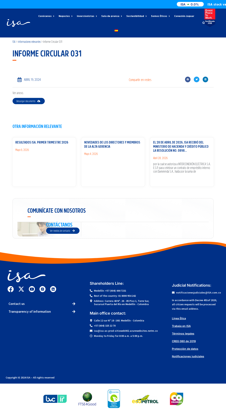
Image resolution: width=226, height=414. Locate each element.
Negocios (66, 16)
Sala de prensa (112, 16)
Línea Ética (179, 318)
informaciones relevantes (29, 41)
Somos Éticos (160, 16)
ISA (14, 41)
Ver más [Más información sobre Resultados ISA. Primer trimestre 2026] (18, 156)
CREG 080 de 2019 (184, 341)
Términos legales (183, 333)
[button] (188, 79)
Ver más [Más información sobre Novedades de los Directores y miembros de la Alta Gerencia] (87, 160)
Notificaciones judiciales (188, 356)
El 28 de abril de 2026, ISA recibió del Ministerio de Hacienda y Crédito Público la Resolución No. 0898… (181, 146)
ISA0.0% (197, 4)
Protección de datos (185, 348)
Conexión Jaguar (184, 16)
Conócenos (46, 16)
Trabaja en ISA (181, 326)
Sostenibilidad (136, 16)
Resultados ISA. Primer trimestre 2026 (41, 142)
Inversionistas (87, 16)
